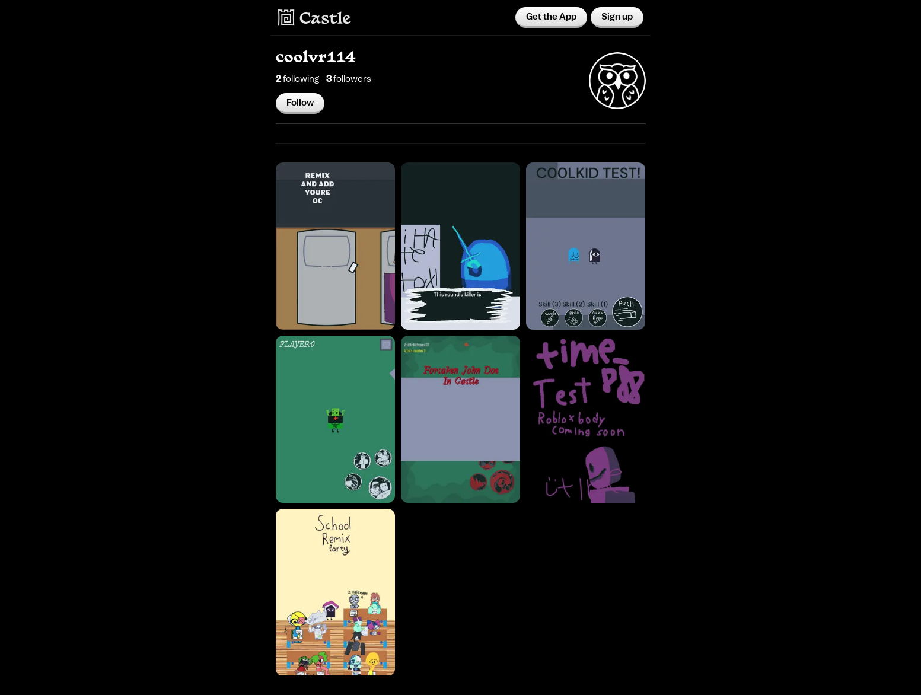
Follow (300, 102)
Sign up (617, 16)
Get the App (551, 16)
